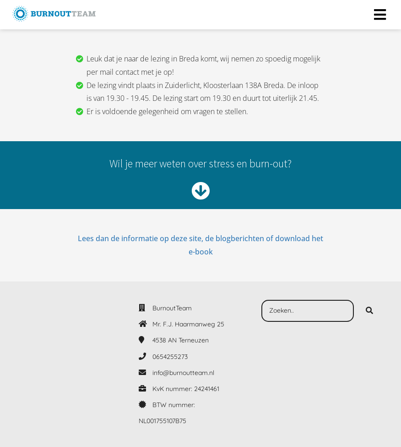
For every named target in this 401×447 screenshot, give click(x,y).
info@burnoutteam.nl (183, 373)
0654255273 (170, 357)
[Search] (369, 311)
